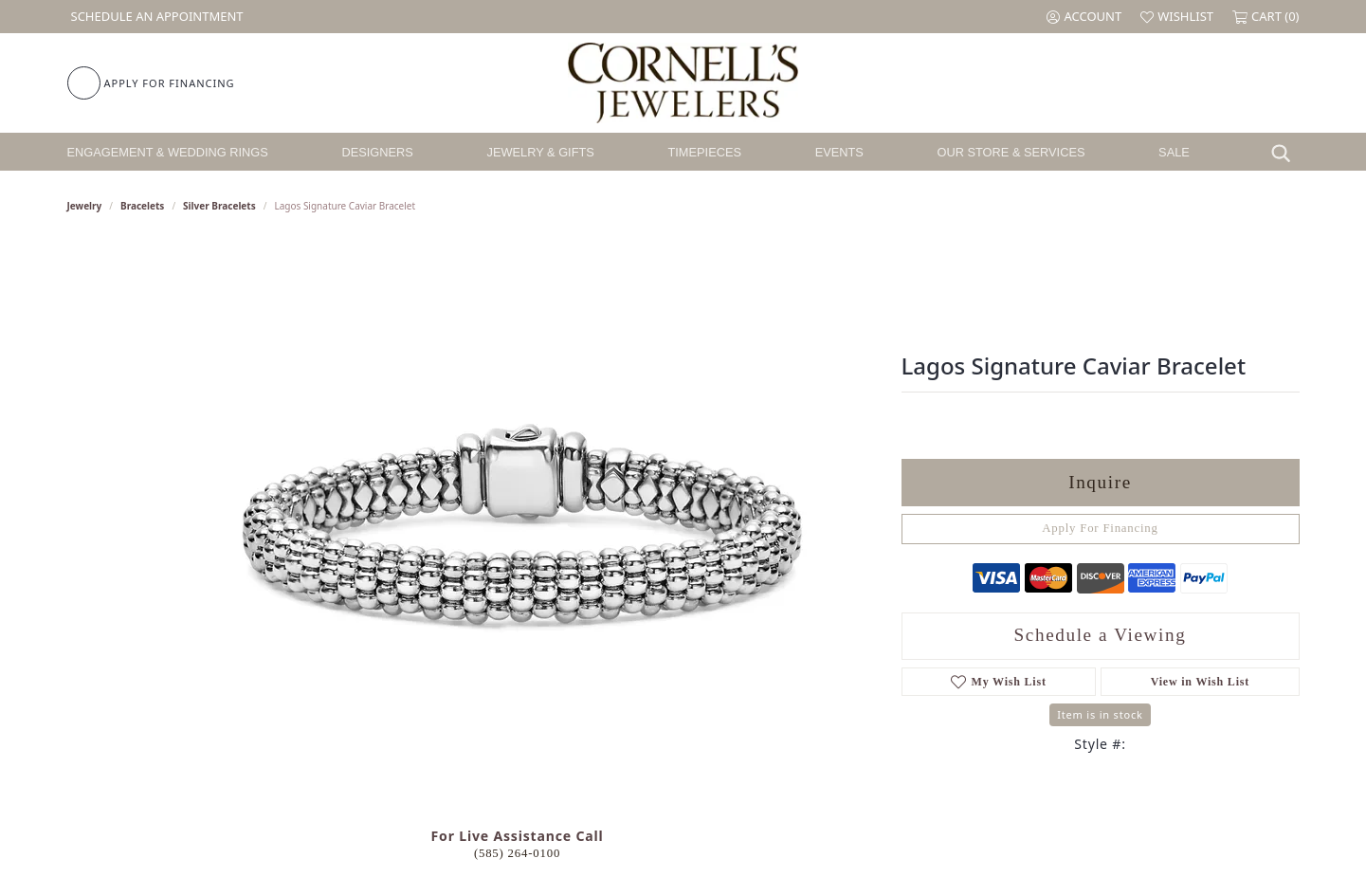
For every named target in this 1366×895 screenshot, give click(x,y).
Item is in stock (1099, 714)
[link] (155, 16)
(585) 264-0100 (517, 853)
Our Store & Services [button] (1010, 152)
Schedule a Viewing (1100, 635)
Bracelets (142, 205)
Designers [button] (377, 152)
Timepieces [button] (704, 152)
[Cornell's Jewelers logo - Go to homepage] (683, 83)
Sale (1174, 152)
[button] (1084, 16)
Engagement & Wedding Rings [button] (167, 152)
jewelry (84, 205)
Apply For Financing (1100, 528)
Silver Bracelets (219, 205)
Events (839, 152)
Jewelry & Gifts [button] (540, 152)
